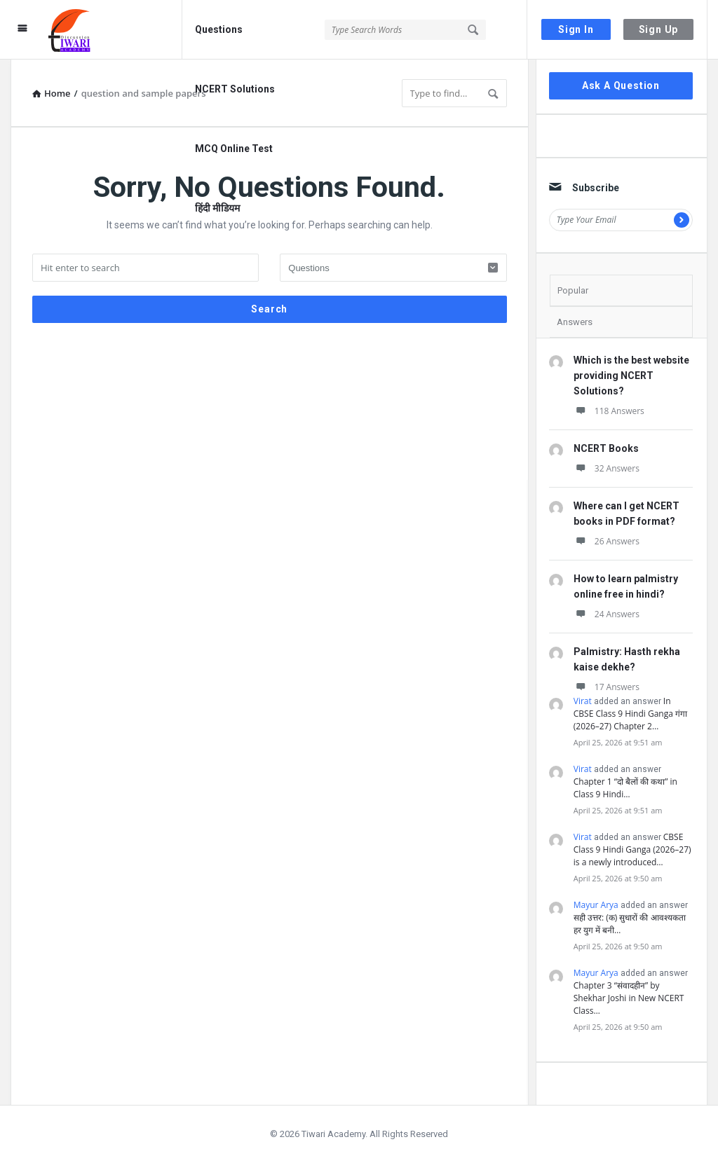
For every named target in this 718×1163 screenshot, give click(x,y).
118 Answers (609, 411)
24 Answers (606, 614)
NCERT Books (606, 448)
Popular (572, 290)
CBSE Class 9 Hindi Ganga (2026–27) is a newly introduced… (632, 849)
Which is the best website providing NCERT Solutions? (631, 376)
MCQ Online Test (234, 148)
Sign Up (659, 29)
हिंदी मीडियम (217, 208)
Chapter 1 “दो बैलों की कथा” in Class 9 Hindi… (625, 788)
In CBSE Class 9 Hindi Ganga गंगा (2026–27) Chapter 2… (630, 713)
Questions (219, 29)
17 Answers (606, 687)
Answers (574, 322)
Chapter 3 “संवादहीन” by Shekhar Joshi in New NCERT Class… (629, 998)
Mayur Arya (596, 905)
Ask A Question (621, 85)
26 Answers (606, 541)
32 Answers (606, 468)
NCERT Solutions (235, 89)
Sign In (576, 29)
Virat (583, 701)
